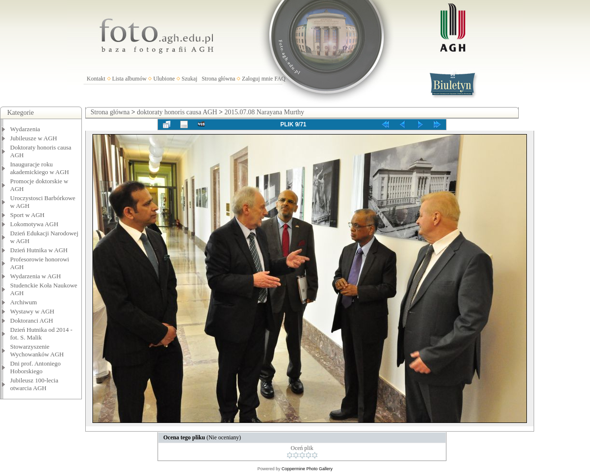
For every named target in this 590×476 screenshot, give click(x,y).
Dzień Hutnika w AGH (39, 250)
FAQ (280, 78)
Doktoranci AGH (31, 320)
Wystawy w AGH (32, 311)
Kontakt (96, 78)
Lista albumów (129, 78)
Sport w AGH (27, 214)
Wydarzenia (25, 129)
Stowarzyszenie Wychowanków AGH (37, 350)
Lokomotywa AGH (34, 224)
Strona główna (219, 78)
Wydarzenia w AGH (35, 276)
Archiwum (23, 302)
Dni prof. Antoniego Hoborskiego (35, 367)
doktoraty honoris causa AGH (177, 112)
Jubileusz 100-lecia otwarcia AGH (34, 384)
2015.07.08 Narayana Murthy (264, 112)
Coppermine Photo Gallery (306, 468)
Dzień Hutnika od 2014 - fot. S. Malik (41, 333)
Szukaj (189, 78)
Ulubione (164, 78)
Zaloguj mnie (257, 78)
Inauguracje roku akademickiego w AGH (39, 168)
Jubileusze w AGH (33, 138)
